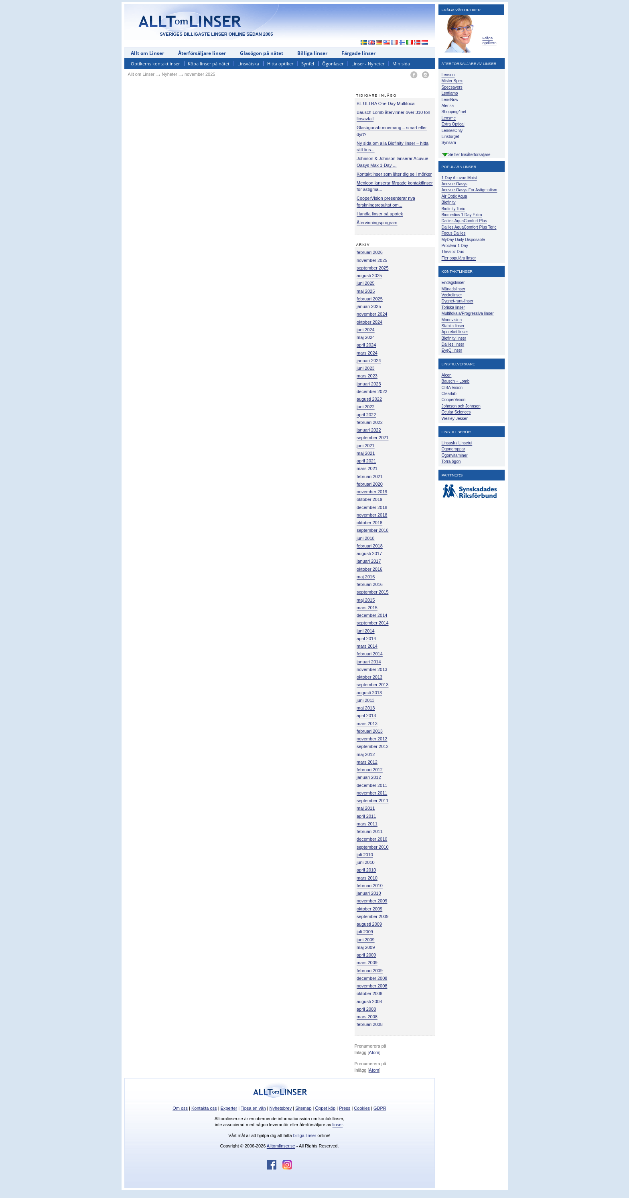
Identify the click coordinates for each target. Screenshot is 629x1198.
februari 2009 (370, 970)
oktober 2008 (369, 993)
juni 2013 (366, 700)
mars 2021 (367, 468)
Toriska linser (453, 307)
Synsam (449, 142)
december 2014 (372, 615)
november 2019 (372, 491)
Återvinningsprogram (377, 222)
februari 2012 (370, 769)
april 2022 (366, 414)
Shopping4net (454, 111)
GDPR (379, 1108)
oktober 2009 (369, 908)
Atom (374, 1052)
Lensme (449, 118)
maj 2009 (366, 947)
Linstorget (450, 136)
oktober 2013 (369, 677)
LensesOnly (452, 130)
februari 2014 (370, 653)
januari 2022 (369, 430)
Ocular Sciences (456, 412)
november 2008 (372, 985)
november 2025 (372, 260)
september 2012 (373, 746)
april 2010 (366, 870)
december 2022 (372, 391)
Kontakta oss (204, 1108)
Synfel (307, 64)
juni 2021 (366, 445)
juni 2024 (366, 329)
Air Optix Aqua (454, 196)
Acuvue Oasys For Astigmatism (469, 190)
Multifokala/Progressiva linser (468, 313)
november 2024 (372, 314)
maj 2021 (366, 453)
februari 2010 (370, 885)
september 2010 (373, 847)
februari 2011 (370, 831)
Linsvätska (248, 64)
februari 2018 (370, 545)
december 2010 (372, 839)
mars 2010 (367, 878)
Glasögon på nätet (261, 53)
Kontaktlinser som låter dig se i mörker (394, 174)
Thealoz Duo (453, 251)
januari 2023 (369, 383)
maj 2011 (366, 808)
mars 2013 (367, 723)
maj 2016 (366, 576)
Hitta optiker (280, 64)
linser (338, 1124)
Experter (229, 1108)
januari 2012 (369, 777)
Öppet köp (325, 1108)
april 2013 (366, 715)
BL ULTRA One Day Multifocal (386, 103)
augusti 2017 (369, 553)
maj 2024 (366, 337)
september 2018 (373, 530)
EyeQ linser (452, 350)
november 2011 (372, 793)
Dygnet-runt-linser (457, 301)
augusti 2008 (369, 1001)
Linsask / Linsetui (457, 443)
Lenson (448, 75)
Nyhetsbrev (281, 1108)
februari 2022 (370, 422)
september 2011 (373, 800)
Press (344, 1108)
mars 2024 (367, 353)
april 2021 (366, 460)
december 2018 (372, 507)
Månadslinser (453, 289)
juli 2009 (365, 931)
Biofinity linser (454, 338)
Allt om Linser (147, 53)
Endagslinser (453, 282)
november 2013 (372, 669)
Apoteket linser (455, 332)
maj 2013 (366, 707)
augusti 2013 (369, 692)
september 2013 (373, 684)
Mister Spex (452, 81)
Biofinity (449, 202)
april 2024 (366, 345)
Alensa (448, 105)
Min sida (401, 64)
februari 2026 (370, 252)
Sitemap (303, 1108)
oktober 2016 (369, 569)
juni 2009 (366, 939)
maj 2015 (366, 600)
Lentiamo (450, 93)
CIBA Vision (452, 387)
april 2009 (366, 955)
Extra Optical (453, 124)
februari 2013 (370, 731)
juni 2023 (366, 368)
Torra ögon (451, 461)
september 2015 (373, 592)
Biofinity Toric (453, 209)
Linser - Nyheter (367, 64)
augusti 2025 (369, 275)
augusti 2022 (369, 399)
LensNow (450, 99)
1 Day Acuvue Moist (459, 178)
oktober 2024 (369, 322)
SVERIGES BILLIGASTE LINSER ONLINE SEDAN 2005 (216, 34)
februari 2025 (370, 298)
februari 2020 (370, 484)
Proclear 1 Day (455, 245)
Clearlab (449, 393)
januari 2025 (369, 306)
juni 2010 (366, 862)
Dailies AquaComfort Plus (464, 221)
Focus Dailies (454, 233)
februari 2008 (370, 1024)
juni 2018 (366, 538)
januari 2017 (369, 561)
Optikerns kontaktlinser (155, 64)
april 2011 (366, 816)
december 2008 (372, 978)
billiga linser (304, 1135)
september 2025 (373, 268)
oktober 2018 (369, 522)
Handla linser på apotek (380, 213)
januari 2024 (369, 360)
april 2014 (366, 638)
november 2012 (372, 738)
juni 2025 (366, 283)
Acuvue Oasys (454, 184)
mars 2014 (367, 646)
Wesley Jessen (455, 418)
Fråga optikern (490, 40)
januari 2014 (369, 661)
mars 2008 (367, 1016)
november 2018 (372, 515)
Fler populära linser (459, 258)
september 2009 (373, 916)
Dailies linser (453, 344)
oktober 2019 (369, 499)
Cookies (362, 1108)
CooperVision (454, 399)
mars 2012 (367, 762)
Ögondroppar (453, 449)
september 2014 (373, 622)
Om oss (180, 1108)
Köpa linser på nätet (208, 64)
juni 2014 (366, 630)
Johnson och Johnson (461, 406)
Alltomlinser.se (281, 1145)
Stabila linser (453, 326)
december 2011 (372, 785)
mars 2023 (367, 375)
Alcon (447, 375)
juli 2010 (365, 854)
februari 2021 (370, 476)
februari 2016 (370, 584)
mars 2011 (367, 823)
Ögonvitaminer (455, 455)
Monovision (452, 320)
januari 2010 (369, 893)
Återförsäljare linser (202, 53)
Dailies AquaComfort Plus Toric (469, 227)
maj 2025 (366, 291)
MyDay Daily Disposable (463, 239)
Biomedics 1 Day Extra (462, 215)
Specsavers (452, 87)
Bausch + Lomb (456, 381)
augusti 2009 (369, 924)
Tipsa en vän (253, 1108)
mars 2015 (367, 607)
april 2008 (366, 1009)
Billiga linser (312, 53)
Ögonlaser (332, 64)
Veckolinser (452, 295)
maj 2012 (366, 754)
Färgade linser (358, 53)
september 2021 (373, 437)
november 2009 (372, 900)
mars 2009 (367, 962)
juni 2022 (366, 406)
